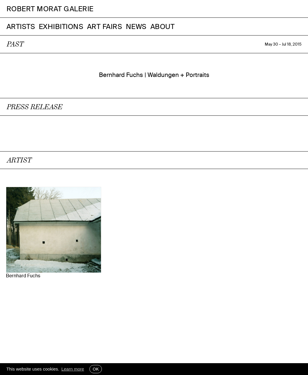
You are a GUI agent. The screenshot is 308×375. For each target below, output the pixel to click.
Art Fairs (104, 26)
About (162, 26)
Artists (21, 26)
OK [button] (96, 369)
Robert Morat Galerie (50, 8)
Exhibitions (61, 26)
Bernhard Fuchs (23, 276)
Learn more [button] (72, 368)
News (136, 26)
